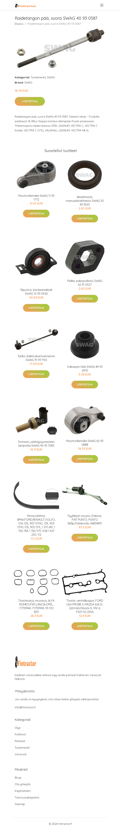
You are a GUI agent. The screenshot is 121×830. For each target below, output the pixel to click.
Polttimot (20, 734)
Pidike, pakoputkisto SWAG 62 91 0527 (84, 282)
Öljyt (17, 727)
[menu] (102, 5)
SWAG (51, 77)
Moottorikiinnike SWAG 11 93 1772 (36, 197)
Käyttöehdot (23, 791)
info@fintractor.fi (25, 707)
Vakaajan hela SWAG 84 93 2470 (85, 368)
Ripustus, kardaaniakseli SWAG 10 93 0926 (36, 291)
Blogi (18, 777)
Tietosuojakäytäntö (27, 797)
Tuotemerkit (38, 77)
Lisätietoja (30, 101)
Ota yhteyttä (22, 784)
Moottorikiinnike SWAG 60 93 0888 (84, 442)
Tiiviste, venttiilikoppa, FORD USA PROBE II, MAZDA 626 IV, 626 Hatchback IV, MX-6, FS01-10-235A (84, 606)
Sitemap (20, 804)
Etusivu (19, 23)
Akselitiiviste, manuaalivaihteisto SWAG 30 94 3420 (85, 200)
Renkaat (20, 741)
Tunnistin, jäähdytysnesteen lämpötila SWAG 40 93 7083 (36, 443)
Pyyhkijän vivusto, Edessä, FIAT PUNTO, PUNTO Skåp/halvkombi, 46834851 (85, 519)
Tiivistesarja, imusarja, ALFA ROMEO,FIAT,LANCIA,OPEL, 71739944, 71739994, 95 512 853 (36, 606)
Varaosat (21, 754)
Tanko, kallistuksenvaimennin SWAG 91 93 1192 (36, 358)
